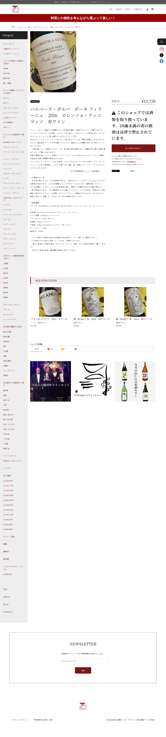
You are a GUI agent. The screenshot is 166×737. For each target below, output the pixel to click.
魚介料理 (6, 73)
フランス (6, 310)
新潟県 (5, 283)
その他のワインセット (11, 53)
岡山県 (5, 292)
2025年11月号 (8, 505)
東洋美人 (6, 410)
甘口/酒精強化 (8, 122)
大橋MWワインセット (11, 49)
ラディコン (7, 229)
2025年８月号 (8, 490)
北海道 (5, 263)
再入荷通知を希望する (133, 148)
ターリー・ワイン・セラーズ (13, 188)
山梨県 (5, 278)
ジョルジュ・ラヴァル (11, 193)
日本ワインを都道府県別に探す (13, 257)
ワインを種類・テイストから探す (13, 91)
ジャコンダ (7, 210)
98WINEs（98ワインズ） (12, 142)
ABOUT (119, 9)
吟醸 (4, 356)
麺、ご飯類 (7, 83)
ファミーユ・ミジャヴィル (12, 214)
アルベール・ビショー (11, 147)
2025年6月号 (8, 481)
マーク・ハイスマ (9, 224)
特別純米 (6, 341)
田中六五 (6, 400)
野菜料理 (6, 78)
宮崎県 (5, 297)
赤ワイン (6, 103)
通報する (132, 171)
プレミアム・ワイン (11, 304)
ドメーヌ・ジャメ (9, 234)
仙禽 (4, 395)
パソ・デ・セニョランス (12, 164)
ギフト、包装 (8, 536)
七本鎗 (5, 444)
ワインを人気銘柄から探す (13, 135)
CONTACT (138, 9)
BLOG (128, 9)
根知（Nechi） (8, 414)
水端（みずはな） (9, 429)
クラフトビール (9, 455)
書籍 (5, 544)
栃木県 (5, 273)
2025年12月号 (8, 510)
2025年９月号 (8, 495)
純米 (4, 346)
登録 (83, 670)
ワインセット (9, 43)
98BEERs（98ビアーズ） (12, 461)
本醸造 (5, 366)
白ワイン (6, 98)
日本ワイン (7, 127)
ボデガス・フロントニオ (12, 173)
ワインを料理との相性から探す (13, 62)
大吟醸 (5, 351)
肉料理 (5, 68)
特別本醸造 (7, 361)
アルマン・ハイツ (9, 248)
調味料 (6, 551)
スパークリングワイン (11, 113)
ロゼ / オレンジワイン (11, 108)
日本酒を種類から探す (12, 326)
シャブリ (6, 205)
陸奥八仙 (6, 448)
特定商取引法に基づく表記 (43, 720)
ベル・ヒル (7, 219)
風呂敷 (6, 559)
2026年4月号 (8, 529)
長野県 (5, 288)
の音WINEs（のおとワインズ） (13, 199)
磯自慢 (5, 390)
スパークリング (8, 370)
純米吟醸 (6, 337)
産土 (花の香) (8, 419)
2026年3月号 (8, 524)
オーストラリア (8, 314)
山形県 (5, 268)
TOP (110, 9)
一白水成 (6, 439)
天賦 (4, 405)
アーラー (6, 178)
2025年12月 (7, 574)
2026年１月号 (8, 515)
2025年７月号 (8, 486)
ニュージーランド (9, 319)
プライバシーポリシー (19, 720)
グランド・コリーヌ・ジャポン (13, 153)
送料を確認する (131, 161)
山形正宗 (6, 434)
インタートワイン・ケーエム (13, 567)
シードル (7, 468)
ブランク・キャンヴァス (12, 183)
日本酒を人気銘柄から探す (13, 384)
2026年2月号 (8, 519)
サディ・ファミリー (10, 239)
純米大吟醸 (7, 332)
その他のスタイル (9, 117)
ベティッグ (7, 169)
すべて (37, 349)
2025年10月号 (8, 500)
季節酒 (5, 375)
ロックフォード (8, 243)
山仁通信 (7, 475)
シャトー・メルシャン (11, 159)
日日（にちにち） (9, 424)
